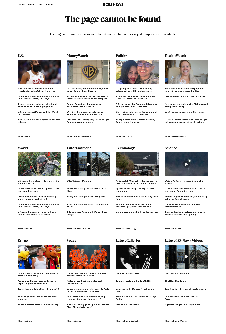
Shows (49, 4)
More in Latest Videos (176, 321)
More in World (25, 228)
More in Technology (126, 228)
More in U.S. (24, 136)
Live (40, 4)
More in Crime (25, 321)
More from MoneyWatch (79, 136)
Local (31, 4)
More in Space (74, 321)
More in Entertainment (78, 228)
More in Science (173, 228)
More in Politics (124, 136)
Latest (22, 4)
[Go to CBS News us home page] (113, 4)
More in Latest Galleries (128, 321)
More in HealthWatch (175, 136)
